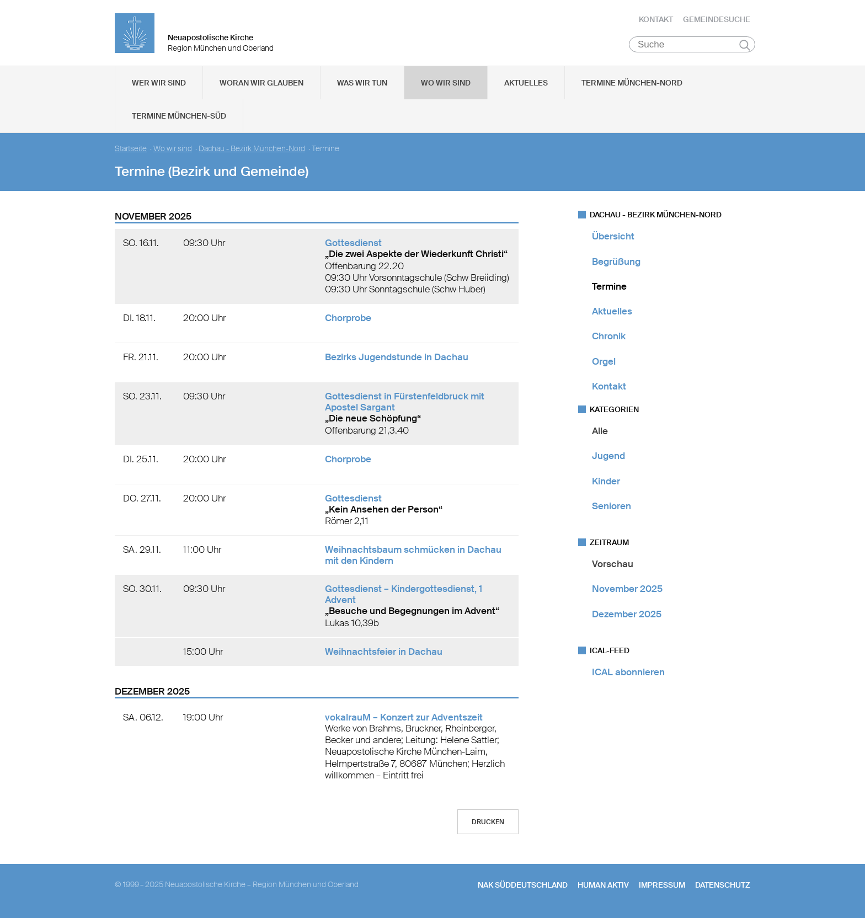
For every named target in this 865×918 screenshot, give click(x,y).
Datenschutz (722, 885)
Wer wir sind (159, 83)
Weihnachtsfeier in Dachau (383, 652)
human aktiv (603, 885)
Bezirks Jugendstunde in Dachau (396, 357)
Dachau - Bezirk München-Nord (252, 149)
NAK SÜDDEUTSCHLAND (523, 885)
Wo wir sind (446, 83)
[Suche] (692, 44)
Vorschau (612, 564)
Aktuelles (526, 83)
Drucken (488, 822)
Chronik (609, 336)
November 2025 (627, 589)
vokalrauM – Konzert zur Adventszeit (404, 718)
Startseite (131, 149)
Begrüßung (616, 261)
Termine (609, 287)
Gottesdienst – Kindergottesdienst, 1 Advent (403, 594)
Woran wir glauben (261, 83)
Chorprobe (348, 318)
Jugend (608, 456)
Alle (600, 431)
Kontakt (656, 19)
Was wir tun (362, 83)
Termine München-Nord (631, 83)
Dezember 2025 (626, 614)
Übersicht (613, 237)
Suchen (744, 45)
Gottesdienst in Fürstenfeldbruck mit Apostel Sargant (404, 402)
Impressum (662, 885)
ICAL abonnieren (628, 672)
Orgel (604, 361)
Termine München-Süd (179, 116)
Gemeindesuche (716, 19)
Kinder (606, 481)
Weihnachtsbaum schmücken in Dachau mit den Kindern (413, 555)
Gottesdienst (353, 243)
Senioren (611, 506)
